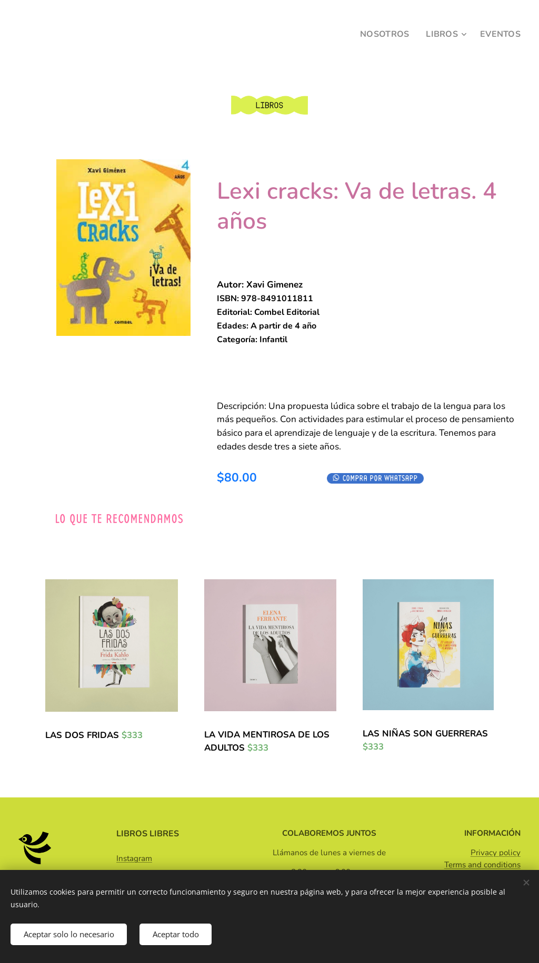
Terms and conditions (482, 864)
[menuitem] (383, 34)
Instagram (134, 858)
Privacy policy (496, 852)
